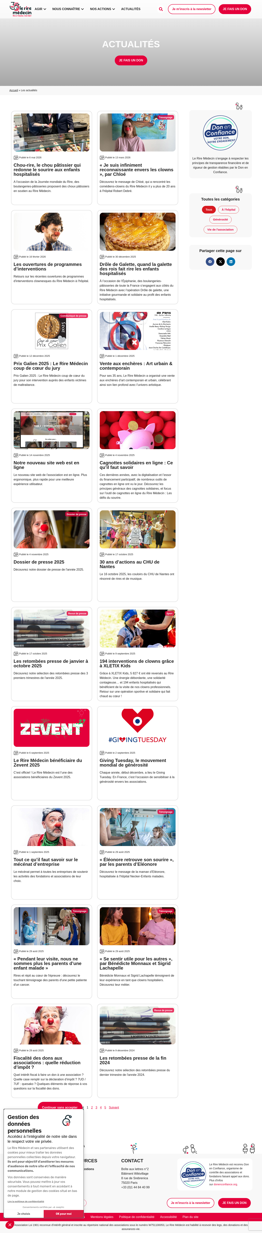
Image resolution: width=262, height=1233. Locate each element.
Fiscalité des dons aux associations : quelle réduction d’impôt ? (47, 1062)
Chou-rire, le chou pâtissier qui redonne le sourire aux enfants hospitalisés (47, 170)
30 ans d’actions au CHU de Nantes (130, 564)
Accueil (13, 90)
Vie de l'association (220, 229)
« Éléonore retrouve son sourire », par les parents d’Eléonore (137, 862)
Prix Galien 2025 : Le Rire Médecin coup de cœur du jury (51, 366)
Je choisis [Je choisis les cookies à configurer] (23, 1214)
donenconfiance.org (225, 1184)
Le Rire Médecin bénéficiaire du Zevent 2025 (48, 763)
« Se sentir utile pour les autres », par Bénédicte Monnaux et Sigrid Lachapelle (136, 963)
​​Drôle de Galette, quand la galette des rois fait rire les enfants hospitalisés (136, 269)
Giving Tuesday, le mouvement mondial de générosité (133, 763)
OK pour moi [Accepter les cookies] (64, 1214)
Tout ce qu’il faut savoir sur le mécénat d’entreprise (46, 862)
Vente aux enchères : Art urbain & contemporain (136, 366)
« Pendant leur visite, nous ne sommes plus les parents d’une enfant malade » (48, 963)
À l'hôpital (228, 209)
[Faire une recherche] (161, 9)
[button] (9, 1224)
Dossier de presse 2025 (39, 562)
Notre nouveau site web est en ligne (46, 465)
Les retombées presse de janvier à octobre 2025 (51, 663)
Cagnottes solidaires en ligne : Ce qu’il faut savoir (136, 465)
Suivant (114, 1107)
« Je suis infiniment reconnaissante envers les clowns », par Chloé (136, 170)
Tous (209, 209)
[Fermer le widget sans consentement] (60, 1107)
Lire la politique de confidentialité (26, 1201)
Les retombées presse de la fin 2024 (133, 1060)
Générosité (220, 219)
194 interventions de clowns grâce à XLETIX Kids (137, 663)
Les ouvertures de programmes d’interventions (48, 266)
